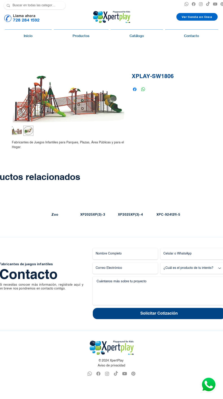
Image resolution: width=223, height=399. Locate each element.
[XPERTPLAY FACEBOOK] (193, 4)
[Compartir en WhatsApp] (143, 89)
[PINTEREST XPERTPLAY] (133, 373)
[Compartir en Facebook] (134, 89)
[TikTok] (208, 4)
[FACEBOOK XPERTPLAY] (98, 373)
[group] (111, 205)
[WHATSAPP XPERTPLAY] (89, 373)
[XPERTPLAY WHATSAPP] (186, 4)
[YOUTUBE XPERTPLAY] (215, 4)
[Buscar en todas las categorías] (34, 5)
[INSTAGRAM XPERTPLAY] (200, 4)
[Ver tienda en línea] (197, 17)
